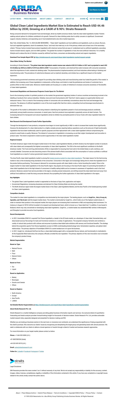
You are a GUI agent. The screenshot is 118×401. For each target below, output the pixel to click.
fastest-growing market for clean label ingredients (66, 158)
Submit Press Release (45, 393)
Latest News (15, 19)
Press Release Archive (29, 393)
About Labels (45, 19)
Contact (58, 19)
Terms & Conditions (60, 393)
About (18, 393)
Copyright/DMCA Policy (76, 393)
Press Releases (30, 19)
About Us (70, 19)
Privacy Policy (90, 393)
